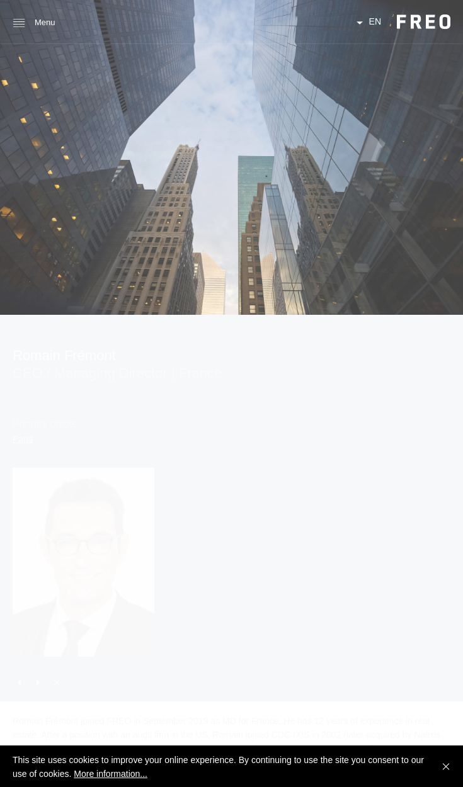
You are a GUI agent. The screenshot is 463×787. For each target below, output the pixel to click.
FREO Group (423, 21)
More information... (110, 774)
